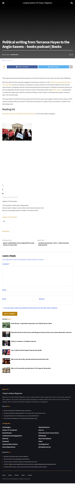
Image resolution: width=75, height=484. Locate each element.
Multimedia (14, 54)
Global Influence (44, 428)
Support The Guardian (9, 217)
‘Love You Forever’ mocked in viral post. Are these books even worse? (20, 462)
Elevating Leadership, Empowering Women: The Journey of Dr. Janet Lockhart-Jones (24, 414)
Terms (23, 476)
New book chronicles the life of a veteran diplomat (16, 457)
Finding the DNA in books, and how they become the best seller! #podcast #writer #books (25, 467)
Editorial (5, 439)
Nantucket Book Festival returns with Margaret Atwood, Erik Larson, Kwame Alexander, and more (41, 333)
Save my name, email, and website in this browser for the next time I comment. (31, 309)
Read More (5, 231)
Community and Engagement (12, 436)
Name (4, 291)
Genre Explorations (8, 448)
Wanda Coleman (57, 90)
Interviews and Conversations (48, 434)
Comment (6, 265)
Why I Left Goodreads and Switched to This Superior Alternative (31, 369)
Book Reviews (7, 434)
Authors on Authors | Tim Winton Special (23, 342)
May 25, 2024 (5, 54)
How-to (41, 431)
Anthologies (6, 428)
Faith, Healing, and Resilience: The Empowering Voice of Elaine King (20, 419)
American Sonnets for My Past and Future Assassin (19, 114)
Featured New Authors (10, 445)
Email (4, 300)
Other (40, 442)
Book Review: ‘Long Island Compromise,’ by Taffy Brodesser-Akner (31, 324)
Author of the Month (9, 431)
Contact (30, 476)
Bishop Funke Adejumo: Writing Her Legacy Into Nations (17, 411)
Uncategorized (43, 445)
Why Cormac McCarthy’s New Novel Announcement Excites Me (30, 360)
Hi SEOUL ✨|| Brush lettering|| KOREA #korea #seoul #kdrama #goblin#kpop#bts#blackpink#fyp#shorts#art (30, 465)
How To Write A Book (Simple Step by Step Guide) (26, 351)
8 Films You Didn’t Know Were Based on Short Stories (16, 460)
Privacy (17, 476)
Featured (5, 442)
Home (3, 60)
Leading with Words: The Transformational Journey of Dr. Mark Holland (21, 416)
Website (42, 300)
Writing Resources (44, 448)
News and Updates (44, 439)
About (10, 476)
